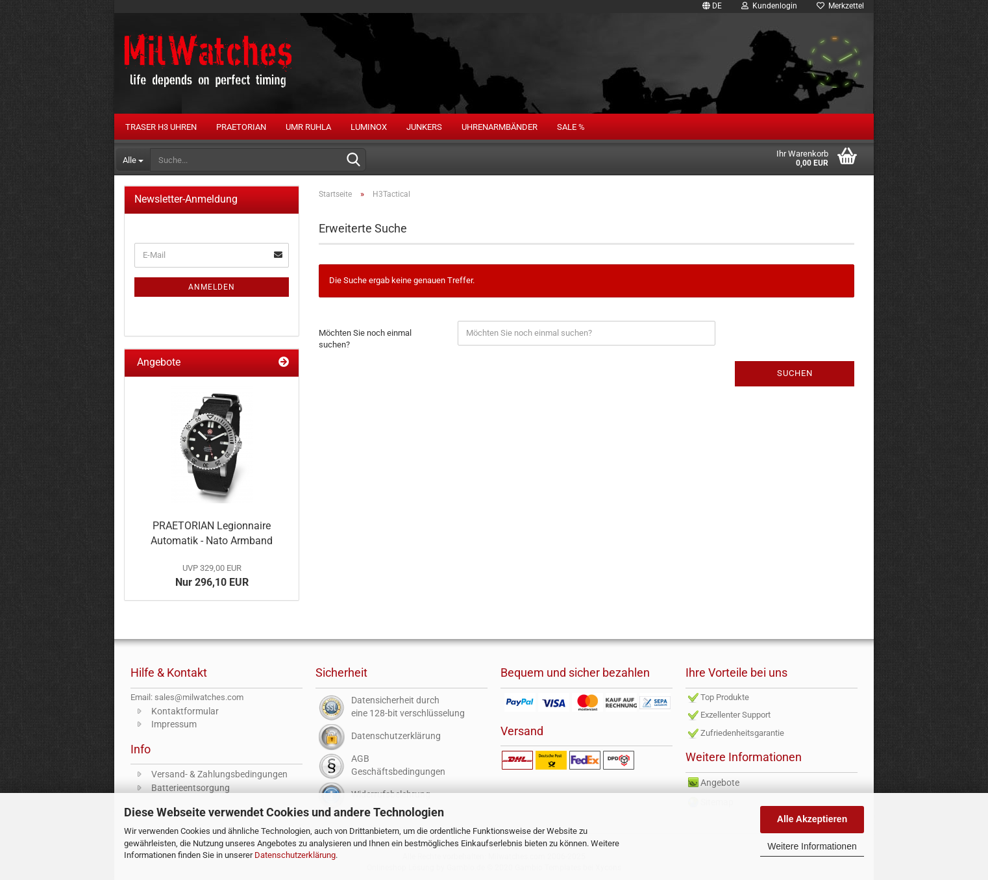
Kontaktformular (185, 711)
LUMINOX (369, 127)
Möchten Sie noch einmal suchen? (365, 339)
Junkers (424, 127)
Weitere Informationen (811, 846)
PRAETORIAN (241, 127)
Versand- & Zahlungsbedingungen (219, 774)
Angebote (719, 782)
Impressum (174, 724)
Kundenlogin (769, 5)
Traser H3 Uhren (161, 127)
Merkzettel (840, 5)
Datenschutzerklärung (295, 855)
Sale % (571, 127)
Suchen (795, 373)
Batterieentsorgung (190, 788)
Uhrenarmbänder (499, 127)
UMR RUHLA (308, 127)
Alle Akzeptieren (812, 819)
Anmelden (211, 287)
